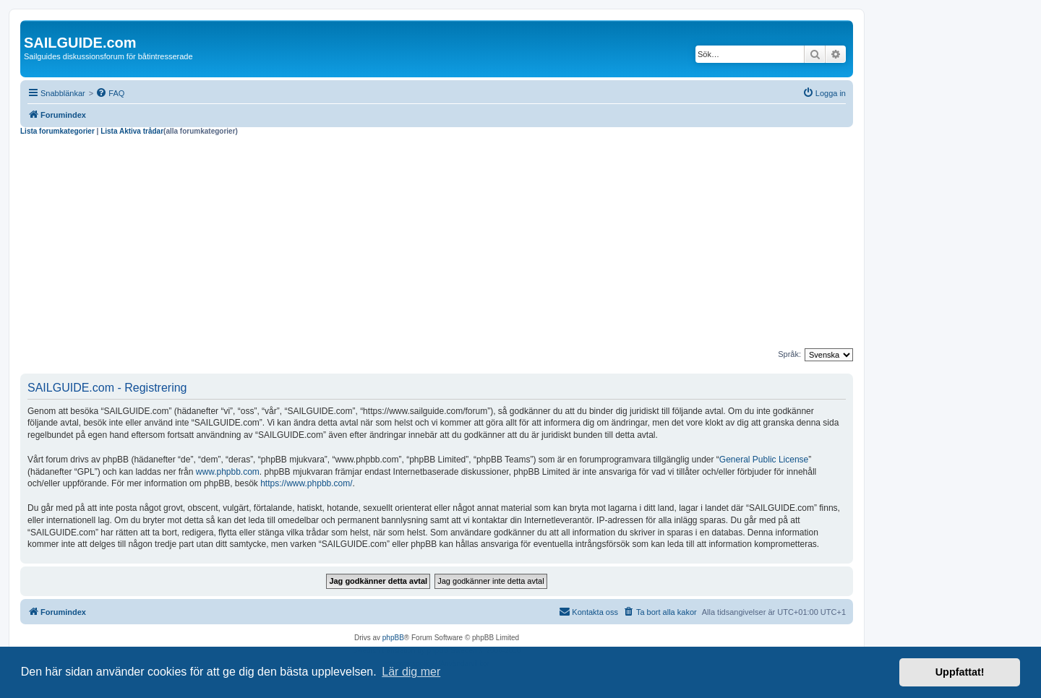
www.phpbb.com (228, 472)
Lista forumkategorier (57, 131)
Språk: (789, 354)
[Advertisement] (436, 244)
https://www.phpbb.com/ (306, 483)
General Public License (763, 459)
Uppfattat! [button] (960, 672)
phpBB (393, 638)
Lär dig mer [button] (411, 671)
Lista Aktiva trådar (131, 131)
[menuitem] (109, 93)
